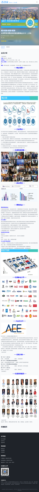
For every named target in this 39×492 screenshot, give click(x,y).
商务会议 (3, 448)
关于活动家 (3, 438)
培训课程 (3, 450)
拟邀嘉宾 (8, 46)
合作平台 (3, 440)
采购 (8, 75)
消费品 (12, 61)
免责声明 (3, 442)
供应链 (2, 70)
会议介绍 (3, 46)
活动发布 (3, 452)
